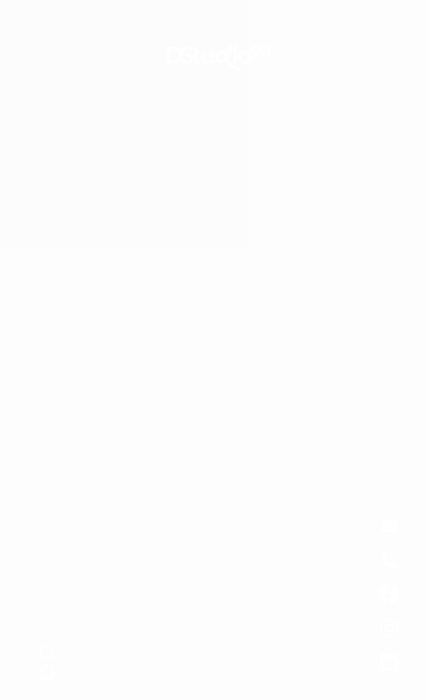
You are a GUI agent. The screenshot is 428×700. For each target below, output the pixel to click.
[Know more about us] (389, 594)
